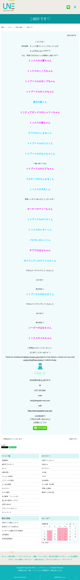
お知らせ (45, 464)
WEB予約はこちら (60, 577)
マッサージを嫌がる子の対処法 (12, 531)
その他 (44, 472)
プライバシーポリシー (9, 508)
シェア (3, 445)
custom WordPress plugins (33, 360)
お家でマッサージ (48, 460)
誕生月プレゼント (8, 464)
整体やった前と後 (48, 492)
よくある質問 (6, 484)
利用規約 (5, 460)
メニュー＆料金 (7, 476)
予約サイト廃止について (10, 522)
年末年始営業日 (7, 539)
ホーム (4, 468)
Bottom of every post (31, 357)
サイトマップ (6, 512)
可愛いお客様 (18, 27)
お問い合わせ (6, 504)
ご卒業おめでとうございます (12, 439)
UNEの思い (5, 472)
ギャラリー (5, 488)
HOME (2, 27)
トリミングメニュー (24, 556)
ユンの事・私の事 (48, 484)
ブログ (9, 27)
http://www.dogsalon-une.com (40, 411)
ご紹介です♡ (73, 439)
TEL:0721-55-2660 (20, 577)
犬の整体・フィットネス (10, 496)
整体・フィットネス (40, 556)
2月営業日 (5, 535)
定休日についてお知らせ (10, 527)
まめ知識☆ (45, 480)
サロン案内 (5, 492)
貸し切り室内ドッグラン (10, 500)
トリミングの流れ (8, 480)
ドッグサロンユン (36, 51)
